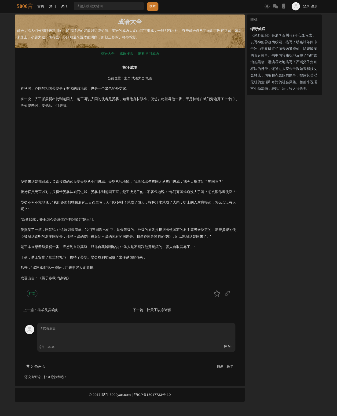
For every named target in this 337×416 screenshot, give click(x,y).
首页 (40, 6)
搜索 (153, 6)
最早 (230, 366)
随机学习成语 (148, 53)
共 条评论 (35, 366)
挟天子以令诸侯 (159, 310)
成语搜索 (126, 53)
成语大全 (108, 53)
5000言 (25, 6)
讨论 (64, 6)
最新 (221, 366)
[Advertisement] (130, 145)
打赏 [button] (32, 293)
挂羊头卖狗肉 (48, 310)
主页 (127, 78)
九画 (149, 78)
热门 (52, 6)
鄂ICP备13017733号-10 (152, 395)
